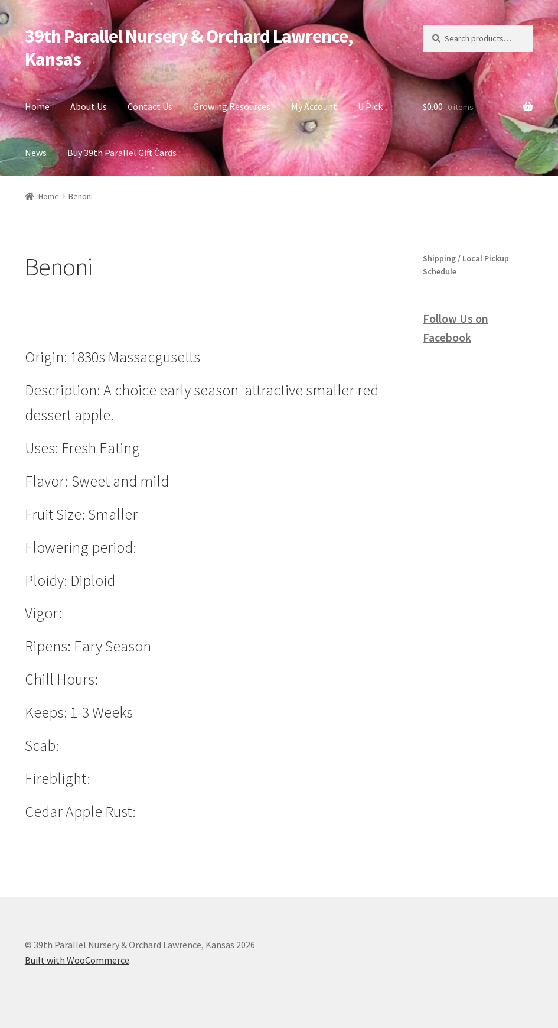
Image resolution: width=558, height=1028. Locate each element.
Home (37, 106)
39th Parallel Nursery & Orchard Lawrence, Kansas (189, 47)
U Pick (370, 106)
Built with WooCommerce (77, 960)
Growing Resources (231, 106)
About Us (88, 106)
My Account (314, 106)
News (36, 152)
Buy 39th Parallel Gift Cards (122, 152)
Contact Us (150, 106)
